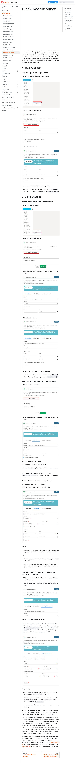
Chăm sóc (4, 76)
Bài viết (4, 68)
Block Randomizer (8, 34)
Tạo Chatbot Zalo (6, 100)
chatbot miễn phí (26, 746)
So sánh (4, 110)
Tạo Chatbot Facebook (8, 97)
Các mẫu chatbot (6, 95)
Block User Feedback (9, 39)
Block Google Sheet (8, 52)
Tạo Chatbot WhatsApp (8, 108)
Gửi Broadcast (6, 73)
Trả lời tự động (6, 13)
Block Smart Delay (8, 31)
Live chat (4, 66)
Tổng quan (5, 10)
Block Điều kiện (7, 29)
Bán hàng (4, 71)
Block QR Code (7, 60)
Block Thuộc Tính (7, 26)
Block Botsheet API (8, 55)
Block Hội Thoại (7, 18)
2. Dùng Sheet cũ (67, 14)
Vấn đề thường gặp (7, 92)
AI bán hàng (5, 84)
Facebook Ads (5, 81)
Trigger (4, 79)
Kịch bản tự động (8, 16)
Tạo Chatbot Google (7, 105)
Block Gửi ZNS (7, 45)
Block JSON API (7, 21)
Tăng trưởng (5, 89)
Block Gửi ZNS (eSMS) (9, 50)
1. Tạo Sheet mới (67, 8)
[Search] (66, 2)
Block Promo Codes (8, 37)
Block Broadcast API (8, 23)
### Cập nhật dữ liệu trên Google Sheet (68, 22)
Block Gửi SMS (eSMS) (9, 47)
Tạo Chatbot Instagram (8, 102)
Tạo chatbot (53, 2)
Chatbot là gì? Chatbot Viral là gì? (10, 7)
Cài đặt (4, 87)
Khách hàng (5, 63)
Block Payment (7, 58)
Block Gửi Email (7, 42)
